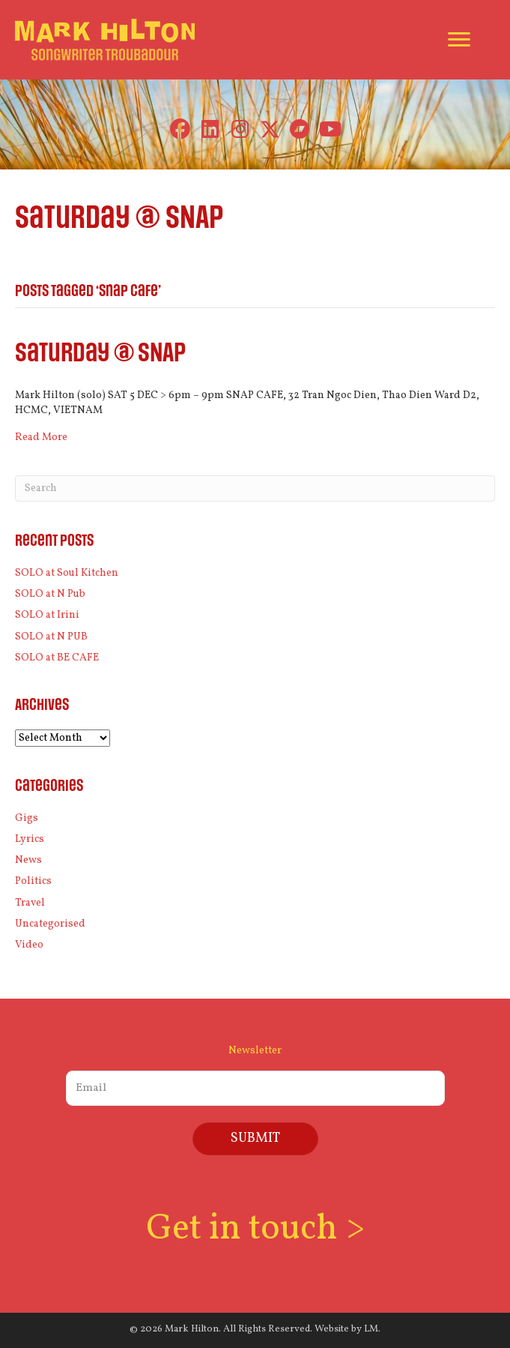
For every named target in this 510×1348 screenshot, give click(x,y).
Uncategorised (50, 924)
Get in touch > (255, 1229)
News (28, 860)
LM (371, 1329)
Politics (33, 881)
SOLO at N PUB (51, 637)
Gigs (26, 818)
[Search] (255, 488)
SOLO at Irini (47, 615)
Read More (41, 437)
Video (29, 945)
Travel (30, 903)
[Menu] (459, 39)
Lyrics (29, 839)
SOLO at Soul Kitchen (66, 573)
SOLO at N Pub (50, 594)
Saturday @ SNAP (100, 353)
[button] (180, 129)
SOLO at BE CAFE (57, 658)
